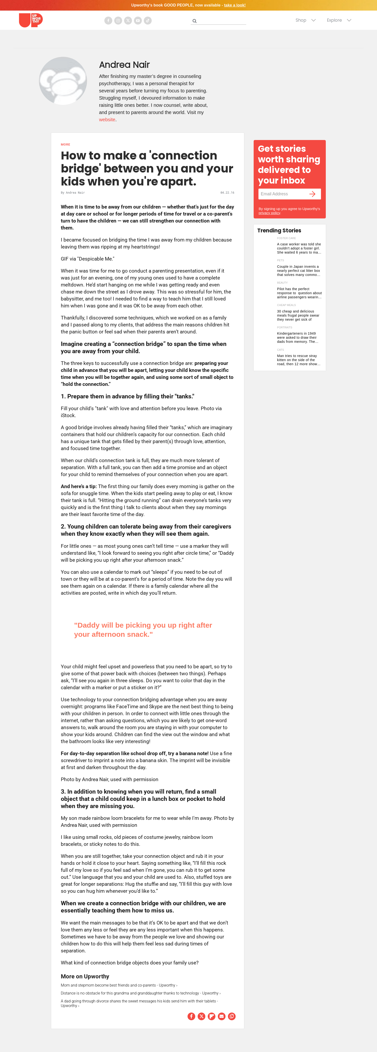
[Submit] (194, 21)
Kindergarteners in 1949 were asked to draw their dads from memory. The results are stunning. (297, 338)
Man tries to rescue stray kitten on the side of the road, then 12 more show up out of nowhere (297, 360)
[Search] (219, 20)
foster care (286, 238)
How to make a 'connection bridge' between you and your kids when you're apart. (147, 168)
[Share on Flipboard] (211, 1016)
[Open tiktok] (148, 21)
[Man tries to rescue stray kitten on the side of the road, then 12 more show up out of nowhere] (266, 358)
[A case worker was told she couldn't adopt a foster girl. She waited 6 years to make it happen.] (266, 247)
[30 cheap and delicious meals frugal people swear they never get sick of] (266, 314)
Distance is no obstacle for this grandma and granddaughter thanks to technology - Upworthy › (141, 993)
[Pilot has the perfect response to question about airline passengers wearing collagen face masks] (266, 291)
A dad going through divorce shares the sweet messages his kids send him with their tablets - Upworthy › (139, 1003)
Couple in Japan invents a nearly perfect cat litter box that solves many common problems (298, 271)
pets (280, 260)
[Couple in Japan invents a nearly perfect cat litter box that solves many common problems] (266, 269)
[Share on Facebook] (191, 1016)
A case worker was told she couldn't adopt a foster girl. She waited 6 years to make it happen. (299, 248)
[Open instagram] (118, 21)
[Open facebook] (108, 21)
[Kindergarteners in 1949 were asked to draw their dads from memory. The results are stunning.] (266, 336)
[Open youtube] (138, 21)
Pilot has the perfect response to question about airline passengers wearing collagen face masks (299, 293)
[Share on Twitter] (201, 1016)
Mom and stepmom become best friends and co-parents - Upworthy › (119, 985)
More (65, 144)
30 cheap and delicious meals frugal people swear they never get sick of (298, 315)
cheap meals (286, 305)
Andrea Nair (75, 192)
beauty (282, 282)
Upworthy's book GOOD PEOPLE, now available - (188, 5)
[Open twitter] (128, 21)
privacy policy (269, 213)
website (107, 119)
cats (280, 349)
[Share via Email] (222, 1016)
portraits (284, 327)
